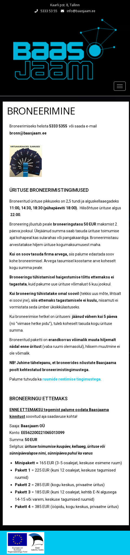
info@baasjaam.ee (81, 11)
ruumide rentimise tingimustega (71, 379)
